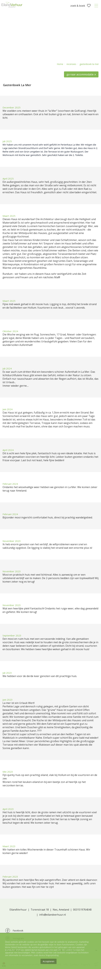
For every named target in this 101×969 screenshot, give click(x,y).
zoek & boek (77, 5)
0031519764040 (82, 909)
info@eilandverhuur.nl (52, 914)
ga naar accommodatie (80, 74)
